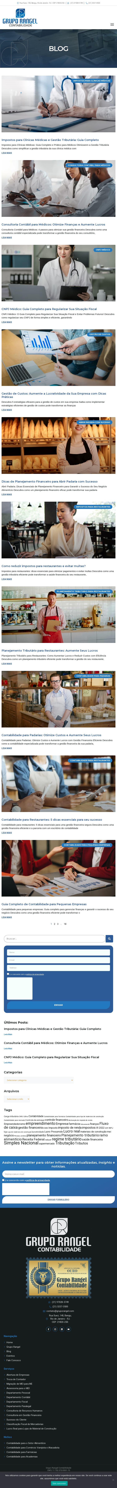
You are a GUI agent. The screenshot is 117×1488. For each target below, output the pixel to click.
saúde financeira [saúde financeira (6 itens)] (92, 1139)
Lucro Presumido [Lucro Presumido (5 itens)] (53, 1131)
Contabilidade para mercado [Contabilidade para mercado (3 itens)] (14, 1120)
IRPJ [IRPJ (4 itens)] (111, 1128)
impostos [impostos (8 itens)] (89, 1127)
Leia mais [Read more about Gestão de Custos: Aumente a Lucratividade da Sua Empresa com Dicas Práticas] (7, 410)
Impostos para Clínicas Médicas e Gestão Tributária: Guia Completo (50, 140)
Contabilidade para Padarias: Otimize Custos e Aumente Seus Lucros (51, 735)
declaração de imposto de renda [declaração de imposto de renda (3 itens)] (80, 1120)
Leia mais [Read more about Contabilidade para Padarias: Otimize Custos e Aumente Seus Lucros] (7, 748)
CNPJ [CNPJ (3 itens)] (21, 1117)
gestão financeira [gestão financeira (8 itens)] (30, 1127)
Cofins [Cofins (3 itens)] (25, 1117)
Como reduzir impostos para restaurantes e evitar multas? (44, 566)
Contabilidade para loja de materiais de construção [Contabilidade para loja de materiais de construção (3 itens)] (85, 1117)
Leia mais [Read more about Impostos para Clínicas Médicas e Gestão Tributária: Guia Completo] (7, 153)
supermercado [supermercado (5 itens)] (47, 1143)
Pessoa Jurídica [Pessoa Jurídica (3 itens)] (20, 1136)
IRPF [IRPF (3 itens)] (106, 1128)
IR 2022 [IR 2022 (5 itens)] (100, 1127)
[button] (112, 24)
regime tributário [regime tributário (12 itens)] (66, 1139)
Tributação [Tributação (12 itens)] (64, 1143)
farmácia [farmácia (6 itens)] (74, 1123)
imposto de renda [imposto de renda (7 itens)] (70, 1127)
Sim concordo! (59, 1483)
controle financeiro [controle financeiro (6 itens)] (56, 1119)
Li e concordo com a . (26, 974)
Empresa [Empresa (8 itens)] (62, 1124)
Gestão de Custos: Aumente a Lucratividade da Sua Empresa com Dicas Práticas (54, 395)
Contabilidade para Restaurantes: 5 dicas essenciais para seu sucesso (52, 819)
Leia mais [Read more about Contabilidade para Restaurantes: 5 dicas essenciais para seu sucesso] (7, 833)
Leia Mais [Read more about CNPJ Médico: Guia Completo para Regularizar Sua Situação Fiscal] (8, 1063)
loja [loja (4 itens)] (5, 1132)
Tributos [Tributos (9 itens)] (81, 1143)
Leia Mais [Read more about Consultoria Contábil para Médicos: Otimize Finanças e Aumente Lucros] (8, 1049)
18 (65, 924)
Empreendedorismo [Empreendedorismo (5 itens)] (14, 1123)
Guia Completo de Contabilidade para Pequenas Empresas (44, 904)
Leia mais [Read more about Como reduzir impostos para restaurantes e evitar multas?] (7, 579)
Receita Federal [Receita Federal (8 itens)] (33, 1139)
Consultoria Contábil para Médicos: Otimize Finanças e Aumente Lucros (53, 224)
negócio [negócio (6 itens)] (9, 1135)
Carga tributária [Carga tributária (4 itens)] (11, 1116)
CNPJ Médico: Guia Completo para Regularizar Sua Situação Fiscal (49, 309)
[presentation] (19, 988)
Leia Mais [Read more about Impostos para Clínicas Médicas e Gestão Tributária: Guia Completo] (8, 1034)
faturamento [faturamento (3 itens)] (84, 1124)
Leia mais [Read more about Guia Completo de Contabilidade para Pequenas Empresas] (7, 917)
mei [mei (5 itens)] (109, 1131)
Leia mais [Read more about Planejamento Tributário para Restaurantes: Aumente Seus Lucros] (7, 664)
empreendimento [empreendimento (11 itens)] (40, 1123)
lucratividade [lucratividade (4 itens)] (38, 1132)
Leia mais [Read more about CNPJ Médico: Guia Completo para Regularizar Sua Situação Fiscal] (7, 322)
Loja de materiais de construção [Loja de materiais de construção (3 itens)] (19, 1132)
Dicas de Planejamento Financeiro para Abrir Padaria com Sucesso (50, 481)
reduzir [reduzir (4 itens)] (48, 1139)
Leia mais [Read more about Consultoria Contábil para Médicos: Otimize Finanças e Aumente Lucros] (7, 237)
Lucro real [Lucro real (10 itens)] (71, 1131)
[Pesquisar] (109, 938)
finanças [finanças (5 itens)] (94, 1123)
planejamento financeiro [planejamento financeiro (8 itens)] (44, 1135)
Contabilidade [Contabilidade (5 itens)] (36, 1116)
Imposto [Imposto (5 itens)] (53, 1127)
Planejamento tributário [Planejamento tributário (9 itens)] (80, 1135)
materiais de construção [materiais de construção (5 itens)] (93, 1131)
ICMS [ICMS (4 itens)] (45, 1128)
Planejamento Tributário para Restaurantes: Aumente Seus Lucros (50, 650)
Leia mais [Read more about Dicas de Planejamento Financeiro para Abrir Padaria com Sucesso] (7, 494)
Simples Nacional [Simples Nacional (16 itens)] (21, 1143)
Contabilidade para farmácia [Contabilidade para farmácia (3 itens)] (54, 1117)
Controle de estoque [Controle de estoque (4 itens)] (34, 1120)
